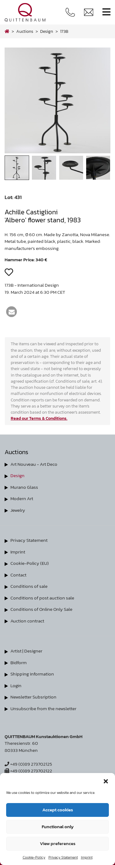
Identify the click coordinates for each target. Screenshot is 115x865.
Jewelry (17, 510)
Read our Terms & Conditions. (39, 418)
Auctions (24, 31)
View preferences (57, 843)
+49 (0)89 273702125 (28, 763)
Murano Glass (24, 487)
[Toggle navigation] (106, 12)
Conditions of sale (29, 586)
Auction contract (27, 620)
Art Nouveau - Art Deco (33, 464)
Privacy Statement (63, 857)
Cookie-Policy (34, 857)
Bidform (18, 662)
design (46, 31)
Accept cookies (57, 809)
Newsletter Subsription (33, 696)
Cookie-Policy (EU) (29, 563)
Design (17, 475)
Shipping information (32, 673)
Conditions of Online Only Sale (41, 609)
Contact (18, 574)
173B (64, 31)
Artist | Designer (26, 650)
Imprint (87, 857)
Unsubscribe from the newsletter (43, 708)
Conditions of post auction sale (42, 597)
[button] (106, 781)
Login (15, 685)
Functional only (58, 826)
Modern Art (21, 498)
